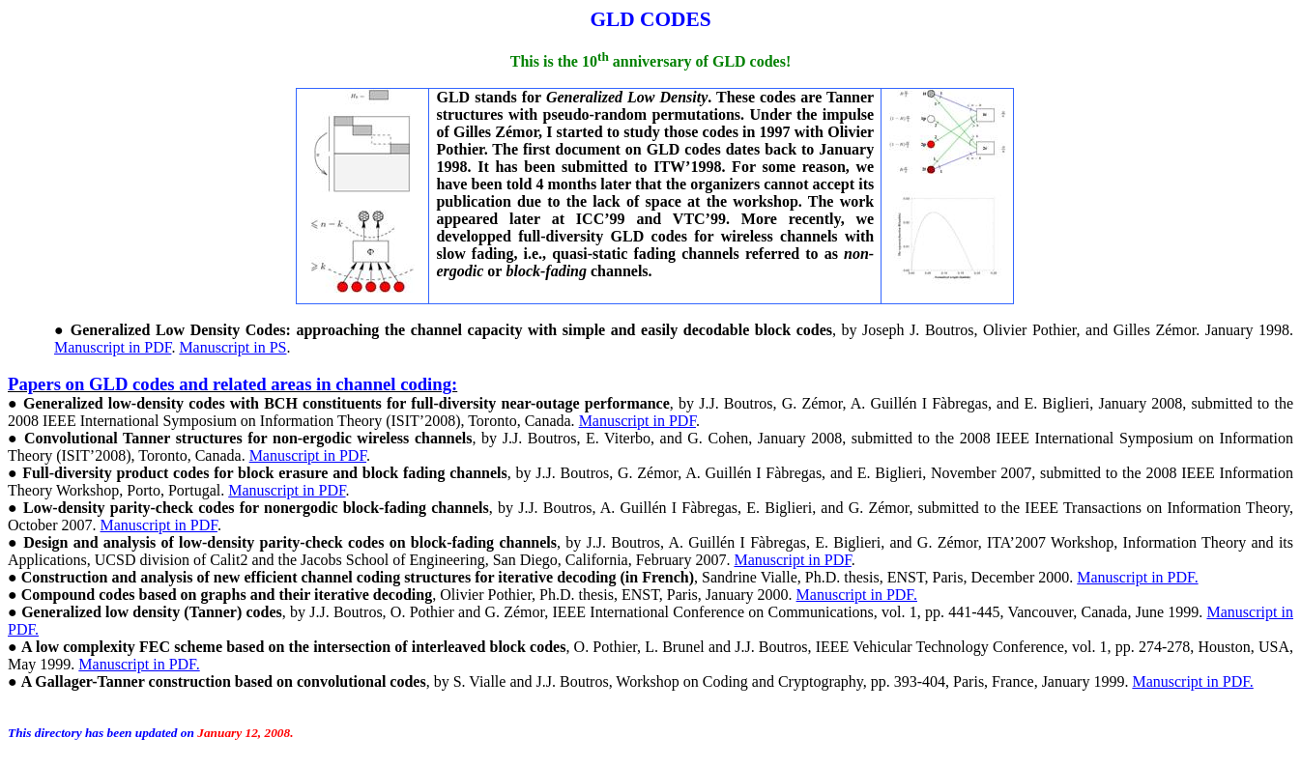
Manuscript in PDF (112, 347)
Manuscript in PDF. (1137, 577)
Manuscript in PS (232, 347)
